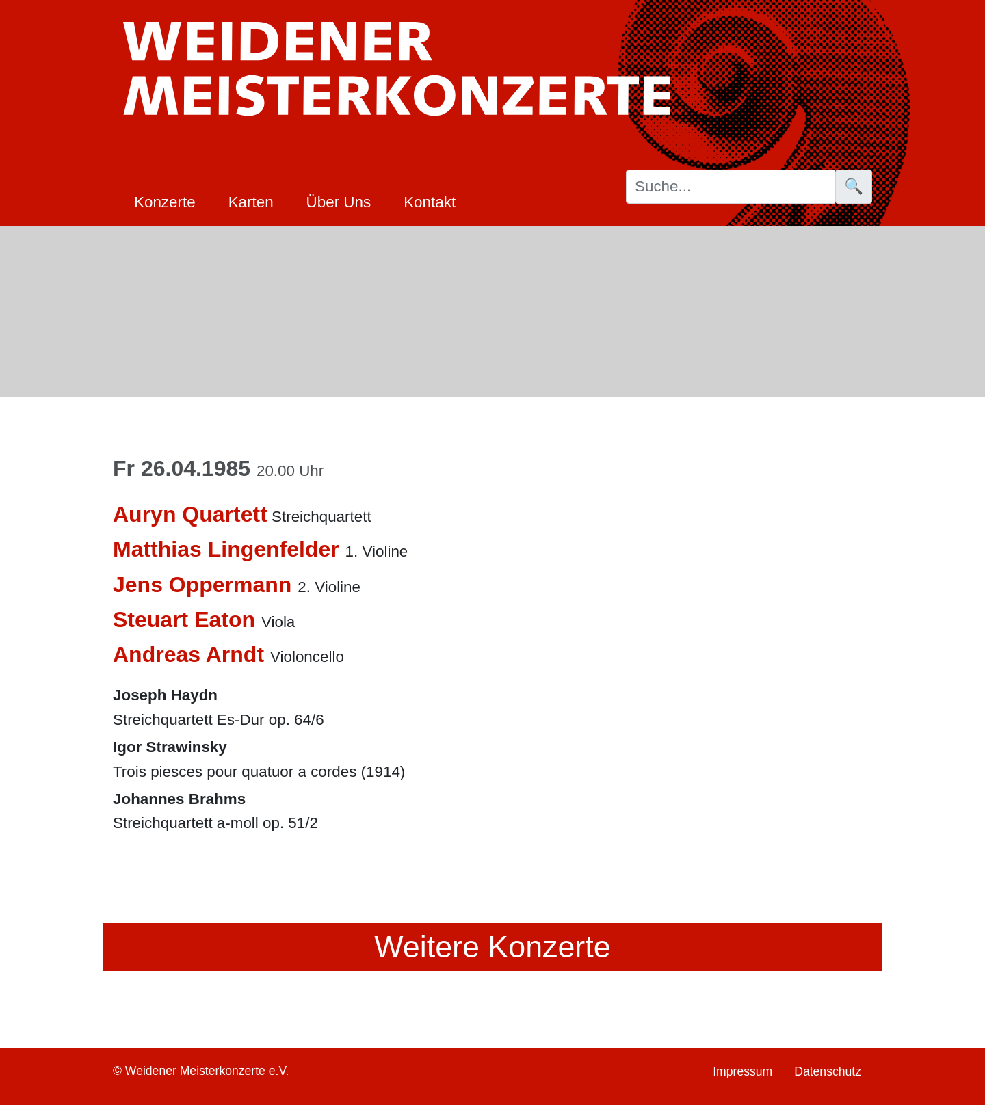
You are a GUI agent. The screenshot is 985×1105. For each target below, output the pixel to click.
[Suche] (730, 187)
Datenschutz (827, 1071)
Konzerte (165, 202)
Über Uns (338, 202)
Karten (251, 202)
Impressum (742, 1071)
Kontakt (430, 202)
